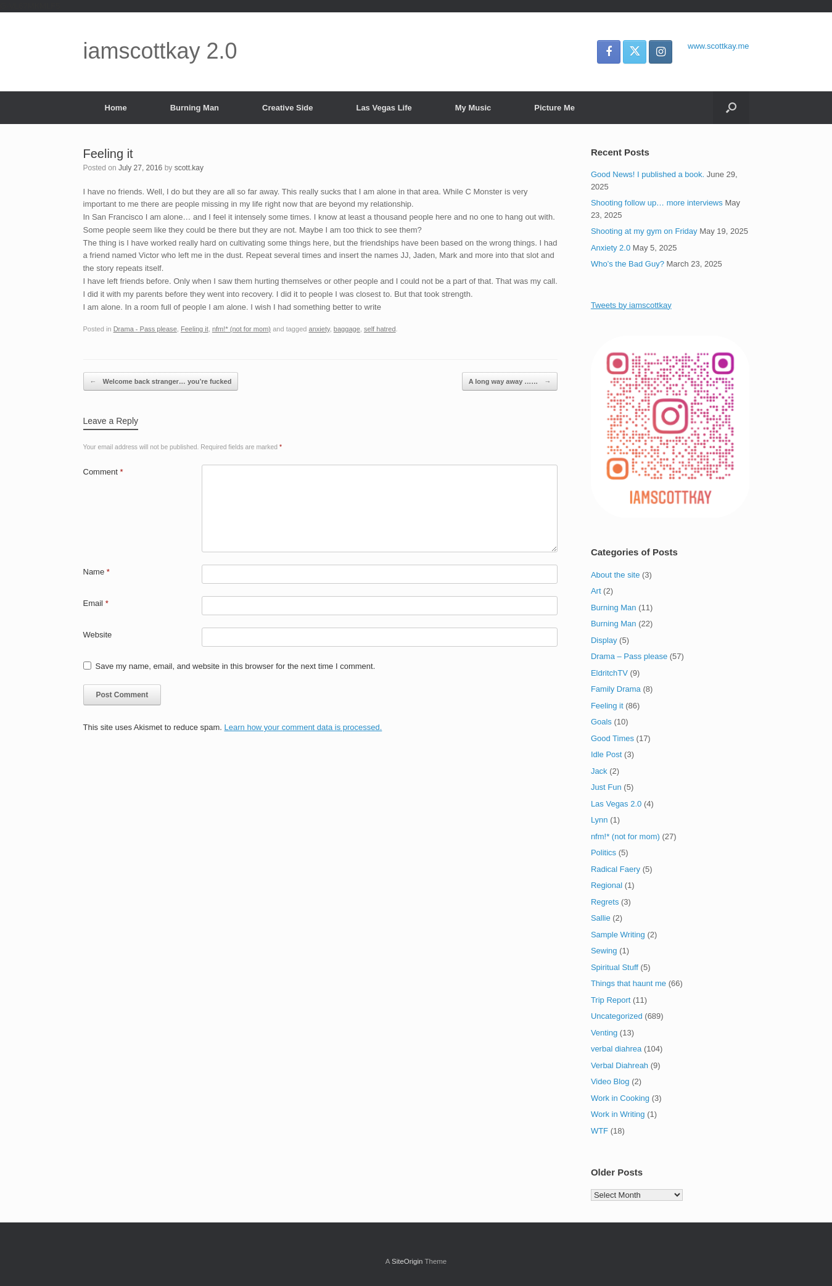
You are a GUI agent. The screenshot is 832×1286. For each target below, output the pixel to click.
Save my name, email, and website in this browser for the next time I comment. (236, 666)
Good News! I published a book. (647, 174)
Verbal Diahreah (619, 1065)
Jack (599, 771)
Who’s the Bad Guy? (627, 263)
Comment (103, 471)
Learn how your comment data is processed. (303, 727)
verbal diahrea (616, 1048)
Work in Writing (618, 1114)
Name (96, 571)
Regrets (605, 901)
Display (604, 640)
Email (96, 603)
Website (97, 634)
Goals (601, 721)
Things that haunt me (628, 983)
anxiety (319, 329)
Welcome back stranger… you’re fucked (161, 381)
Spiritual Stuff (614, 967)
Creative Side (287, 107)
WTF (599, 1130)
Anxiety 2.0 (610, 247)
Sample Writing (618, 934)
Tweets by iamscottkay (631, 305)
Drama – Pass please (629, 656)
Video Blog (610, 1081)
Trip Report (611, 1000)
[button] (731, 107)
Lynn (599, 819)
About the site (615, 574)
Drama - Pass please (145, 329)
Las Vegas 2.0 (616, 803)
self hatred (380, 329)
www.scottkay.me (718, 46)
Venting (604, 1032)
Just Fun (606, 787)
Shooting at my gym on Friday (644, 231)
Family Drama (616, 689)
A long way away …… (510, 381)
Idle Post (606, 754)
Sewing (604, 950)
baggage (347, 329)
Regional (606, 885)
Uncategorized (617, 1016)
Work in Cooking (620, 1098)
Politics (603, 852)
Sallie (601, 918)
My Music (473, 107)
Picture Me (554, 107)
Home (116, 107)
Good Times (612, 738)
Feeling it (194, 329)
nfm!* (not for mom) (241, 329)
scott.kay (189, 168)
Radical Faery (615, 869)
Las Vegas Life (383, 107)
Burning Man (194, 107)
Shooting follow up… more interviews (657, 202)
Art (596, 590)
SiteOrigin (407, 1261)
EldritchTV (609, 673)
